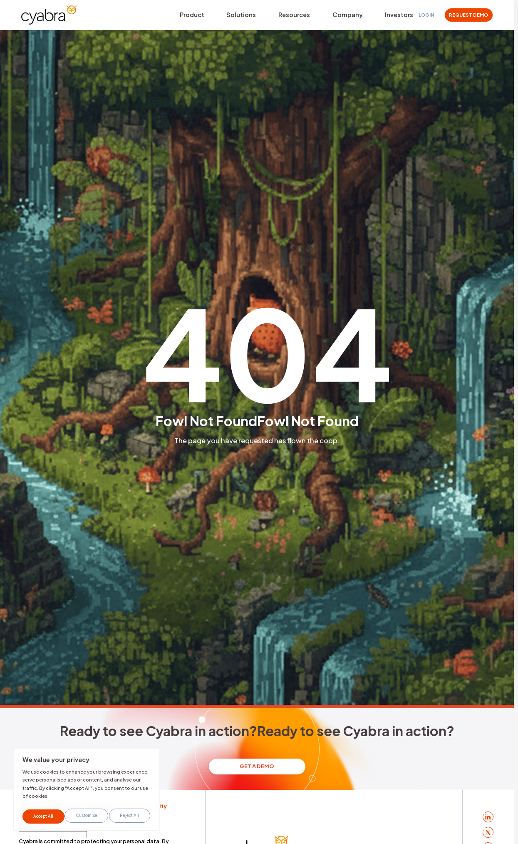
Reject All (88, 816)
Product (188, 16)
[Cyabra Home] (53, 16)
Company (320, 16)
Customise (44, 816)
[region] (86, 792)
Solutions (229, 16)
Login (426, 16)
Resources (274, 16)
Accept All (130, 816)
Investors (363, 16)
